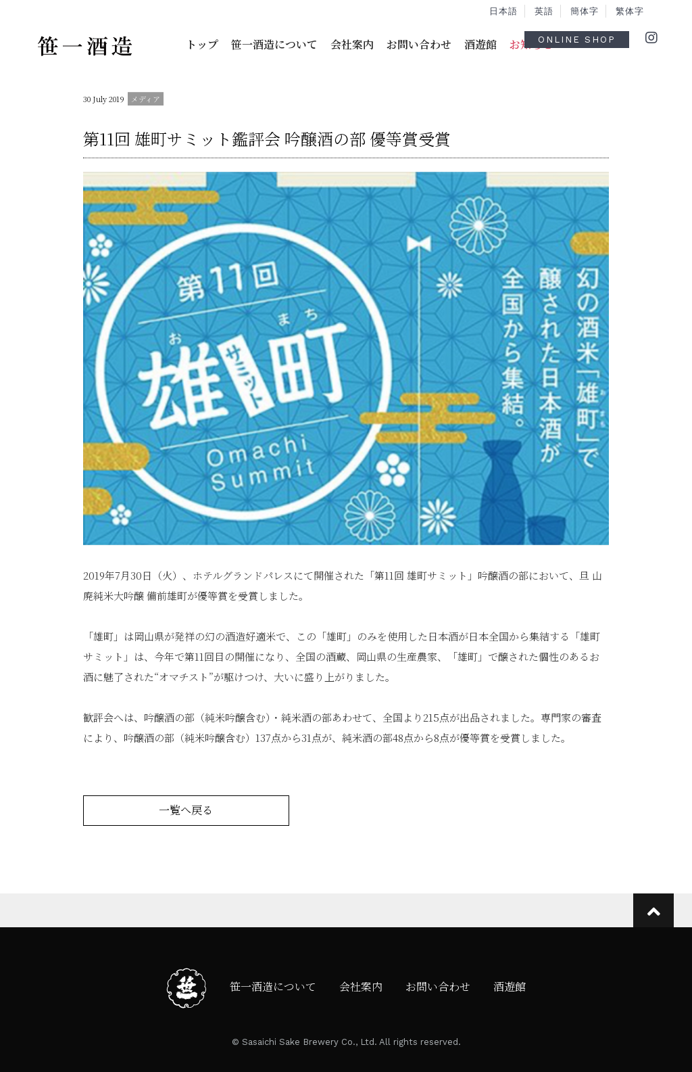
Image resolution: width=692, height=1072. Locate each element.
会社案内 (352, 44)
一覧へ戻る (186, 810)
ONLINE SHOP (577, 39)
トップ (202, 44)
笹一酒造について (274, 44)
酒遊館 (480, 44)
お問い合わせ (419, 44)
